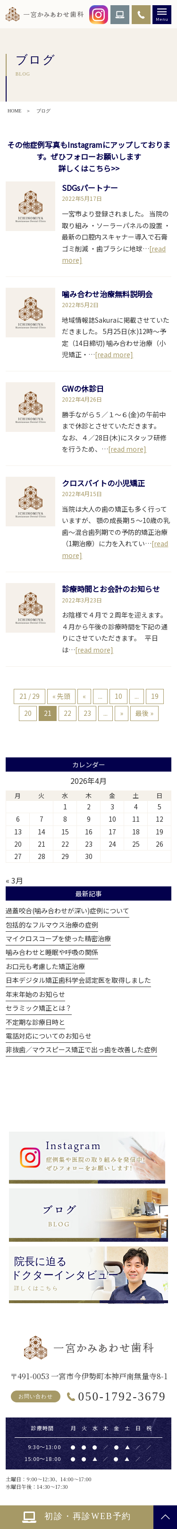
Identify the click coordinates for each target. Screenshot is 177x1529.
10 (118, 696)
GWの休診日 (83, 388)
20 (28, 713)
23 (87, 713)
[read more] (114, 354)
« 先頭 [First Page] (61, 696)
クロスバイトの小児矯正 (103, 483)
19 (155, 696)
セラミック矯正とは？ (39, 1008)
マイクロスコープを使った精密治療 (58, 938)
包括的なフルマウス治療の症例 (52, 924)
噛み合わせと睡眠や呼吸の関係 (52, 952)
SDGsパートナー (90, 187)
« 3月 (14, 880)
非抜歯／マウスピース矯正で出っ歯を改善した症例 (81, 1049)
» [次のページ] (121, 713)
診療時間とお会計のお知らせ (111, 588)
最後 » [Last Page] (144, 713)
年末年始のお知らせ (35, 994)
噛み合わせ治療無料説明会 (107, 294)
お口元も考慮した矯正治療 (45, 966)
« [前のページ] (84, 696)
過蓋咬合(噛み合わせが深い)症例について (67, 910)
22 (67, 713)
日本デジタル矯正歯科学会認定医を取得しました (78, 980)
